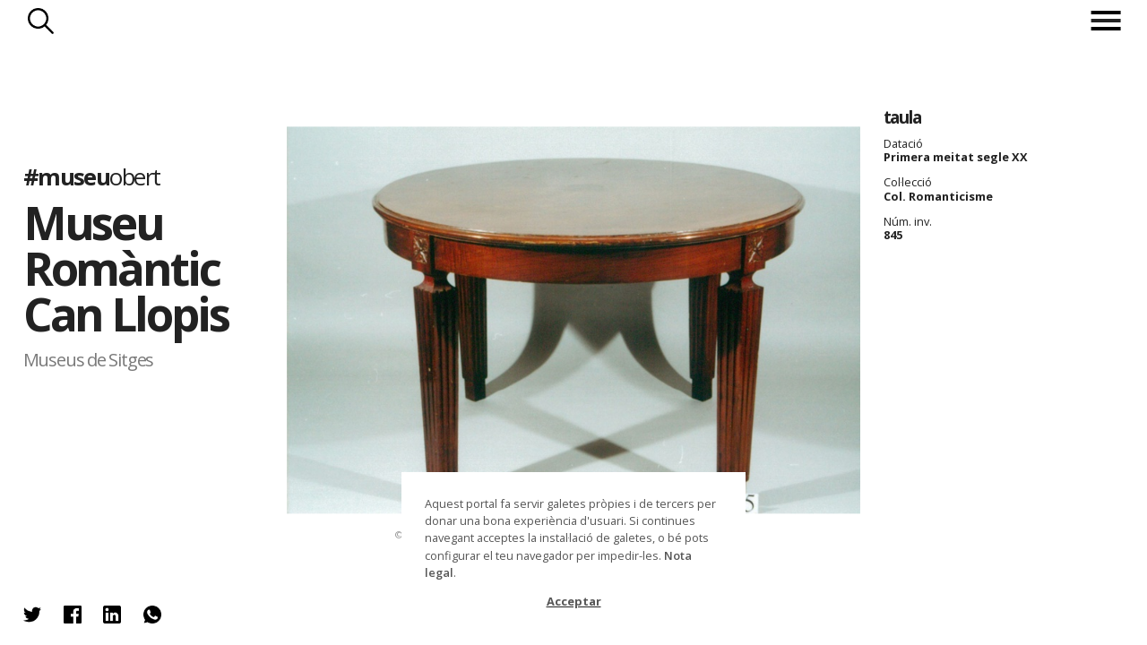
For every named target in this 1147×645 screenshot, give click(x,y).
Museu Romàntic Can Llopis (126, 268)
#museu (91, 177)
